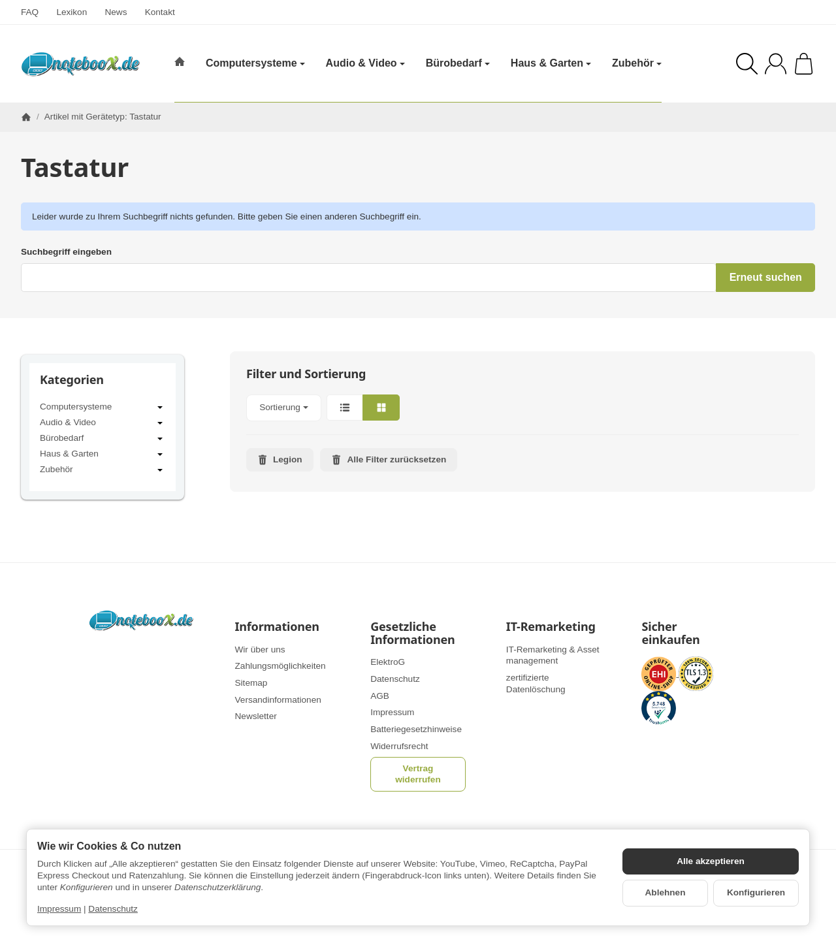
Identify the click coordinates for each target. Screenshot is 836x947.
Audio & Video (102, 423)
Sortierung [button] (283, 407)
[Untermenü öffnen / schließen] (160, 407)
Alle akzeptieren (711, 861)
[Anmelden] (775, 63)
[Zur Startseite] (80, 64)
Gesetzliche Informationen (412, 633)
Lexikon (71, 12)
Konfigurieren (756, 892)
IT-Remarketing (551, 627)
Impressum (59, 909)
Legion (279, 460)
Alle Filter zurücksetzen (388, 460)
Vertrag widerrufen (418, 773)
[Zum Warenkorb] (803, 63)
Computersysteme (102, 407)
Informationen (277, 627)
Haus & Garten (102, 454)
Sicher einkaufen (670, 633)
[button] (522, 408)
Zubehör (102, 470)
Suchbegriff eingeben (66, 252)
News (115, 12)
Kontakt (160, 12)
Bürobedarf (102, 439)
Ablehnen (665, 892)
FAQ (30, 12)
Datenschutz (113, 909)
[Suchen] (746, 63)
